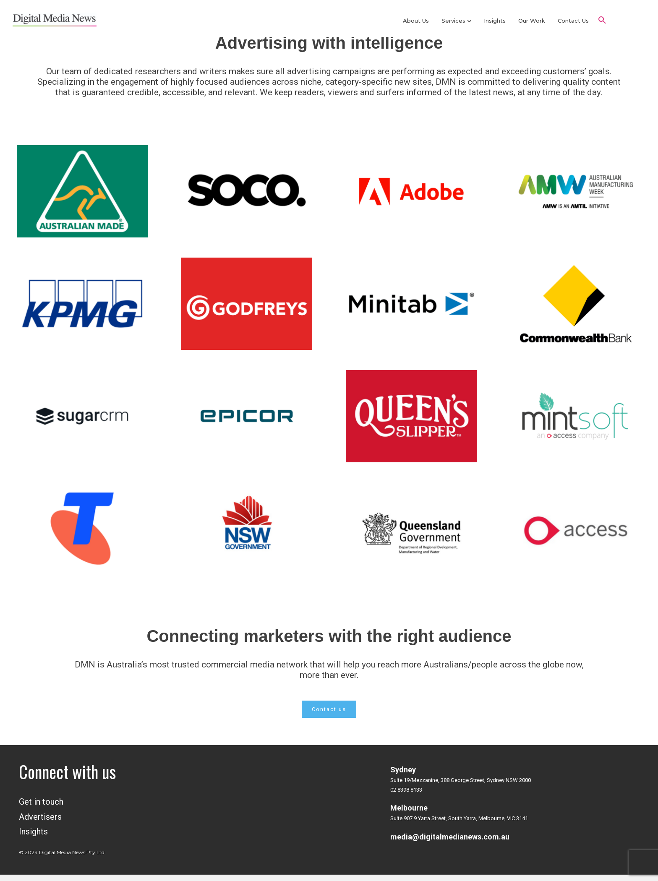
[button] (602, 20)
